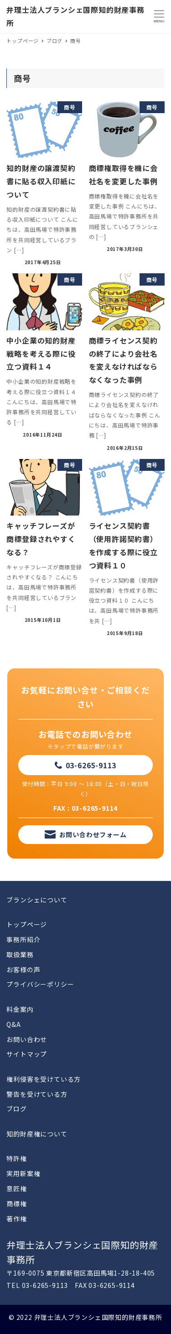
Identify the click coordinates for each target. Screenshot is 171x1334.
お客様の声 (23, 969)
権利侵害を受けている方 (43, 1079)
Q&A (13, 1024)
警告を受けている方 (36, 1094)
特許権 (16, 1158)
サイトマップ (26, 1053)
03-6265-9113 (91, 765)
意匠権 (16, 1188)
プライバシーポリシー (40, 984)
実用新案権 (23, 1173)
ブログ (16, 1108)
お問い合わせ (26, 1039)
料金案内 (19, 1009)
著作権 (16, 1218)
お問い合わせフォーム (93, 834)
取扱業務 (19, 954)
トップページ (26, 924)
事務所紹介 (23, 939)
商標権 (16, 1203)
